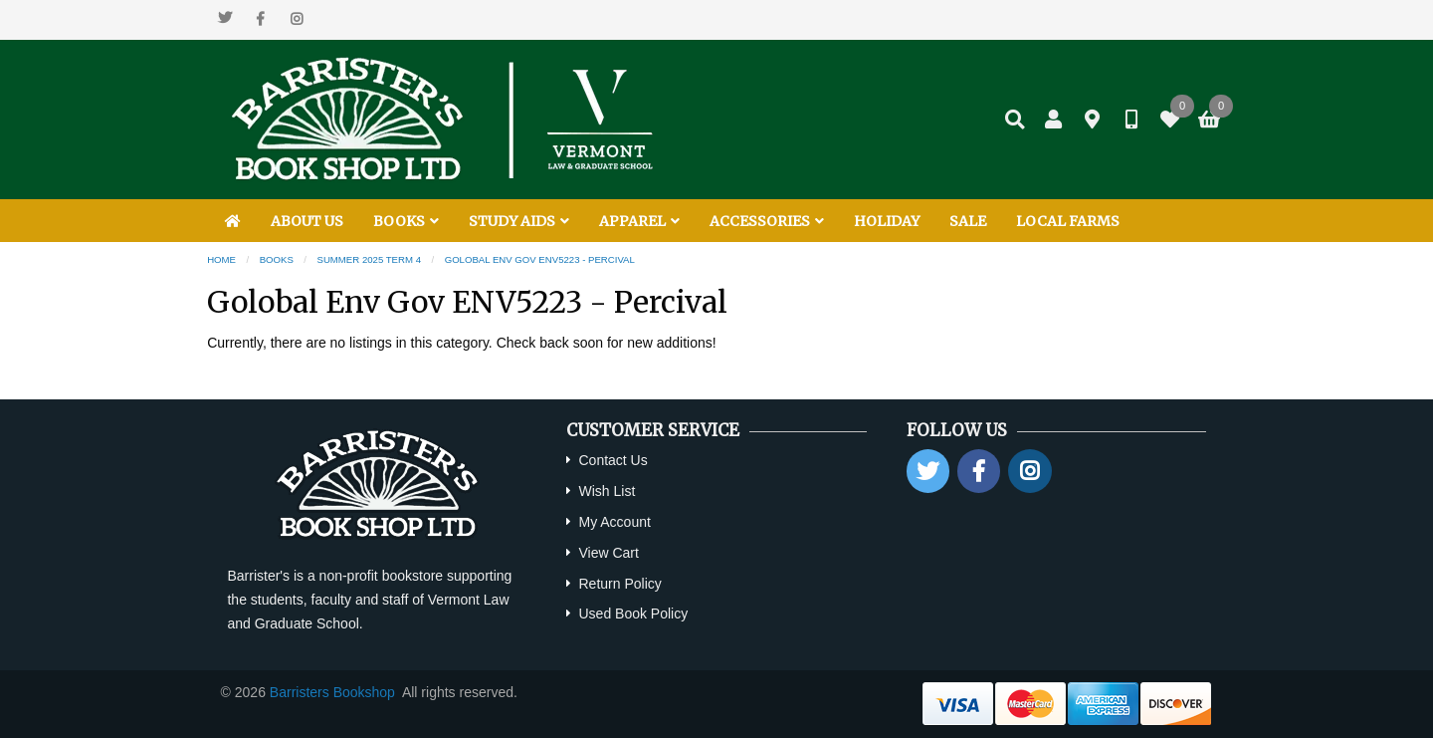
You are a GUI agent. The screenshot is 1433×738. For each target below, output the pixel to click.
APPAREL (639, 221)
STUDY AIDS (519, 221)
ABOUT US (307, 221)
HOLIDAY (887, 221)
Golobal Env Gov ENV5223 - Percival (540, 259)
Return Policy (619, 584)
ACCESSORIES (767, 221)
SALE (967, 221)
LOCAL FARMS (1068, 221)
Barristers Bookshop (332, 692)
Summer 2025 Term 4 (369, 259)
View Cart (608, 553)
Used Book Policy (633, 613)
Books (277, 259)
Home (221, 259)
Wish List (606, 491)
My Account (614, 522)
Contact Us (612, 460)
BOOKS (406, 221)
